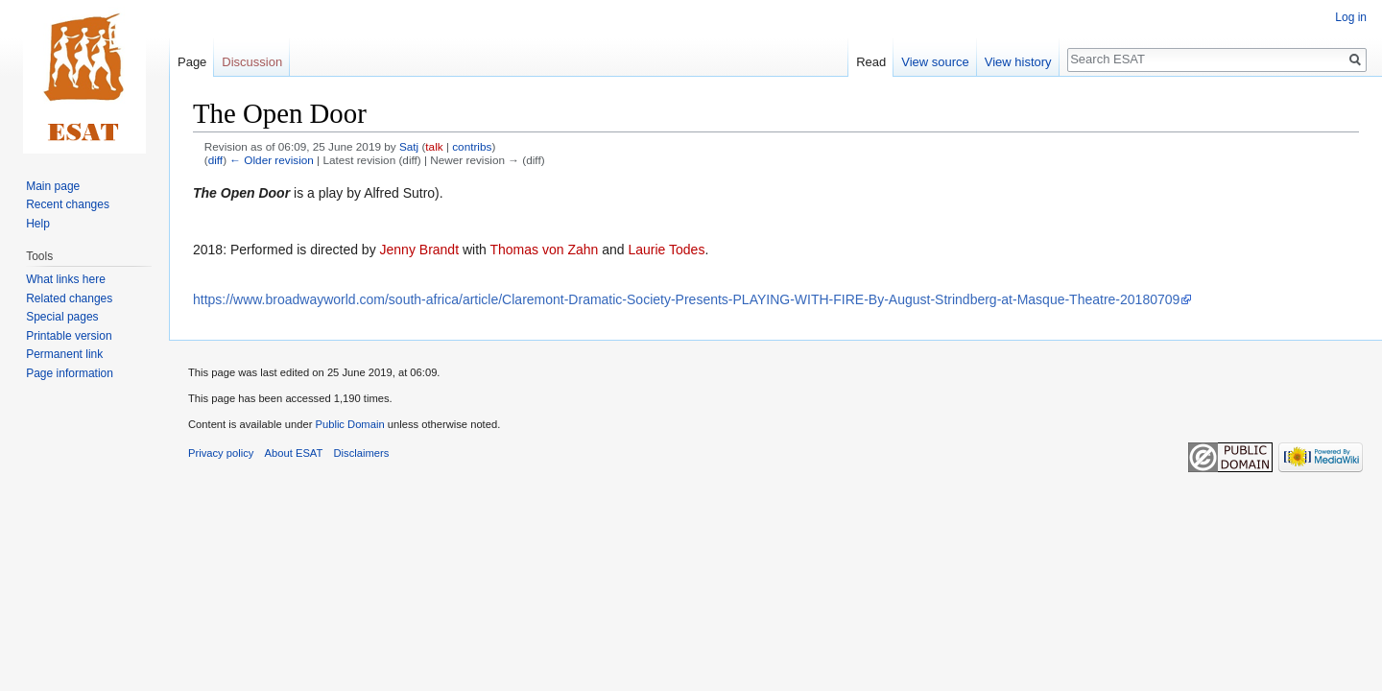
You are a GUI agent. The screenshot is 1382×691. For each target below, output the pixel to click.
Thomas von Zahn (543, 249)
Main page (53, 186)
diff (215, 160)
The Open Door (241, 193)
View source (935, 62)
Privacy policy (220, 453)
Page (192, 62)
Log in (1351, 17)
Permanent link (64, 354)
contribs (471, 146)
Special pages (62, 316)
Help (38, 223)
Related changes (69, 298)
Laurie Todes (666, 249)
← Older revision (271, 160)
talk (433, 146)
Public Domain (349, 424)
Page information (69, 373)
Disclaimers (362, 453)
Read (871, 62)
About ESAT (294, 453)
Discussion (252, 62)
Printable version (68, 336)
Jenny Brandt (420, 249)
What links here (66, 279)
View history (1018, 62)
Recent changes (67, 204)
